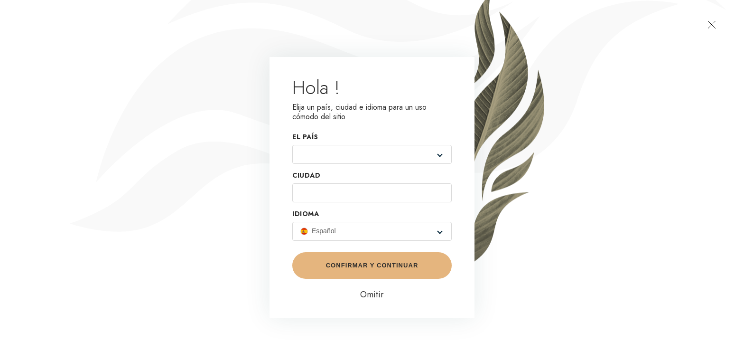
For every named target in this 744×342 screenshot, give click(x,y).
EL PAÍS (305, 137)
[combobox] (364, 154)
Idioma (305, 214)
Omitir (372, 294)
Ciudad (306, 176)
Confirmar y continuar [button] (372, 265)
